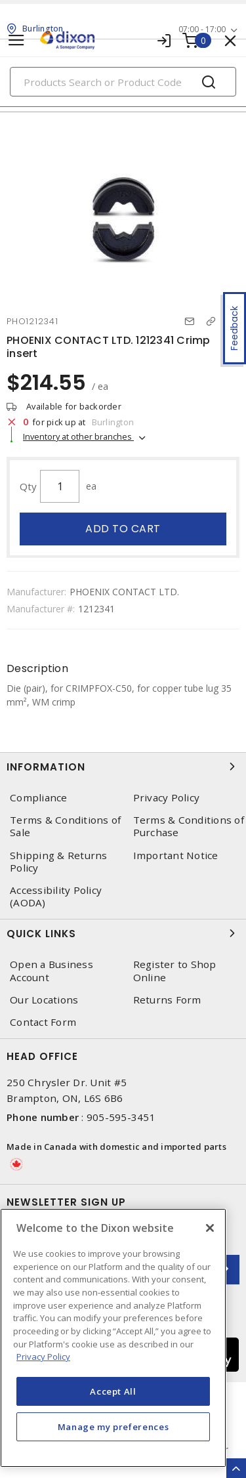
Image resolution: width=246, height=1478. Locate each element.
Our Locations (44, 1000)
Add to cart (123, 528)
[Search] (123, 81)
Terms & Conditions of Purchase (188, 826)
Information (123, 766)
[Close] (209, 1228)
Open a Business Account (51, 970)
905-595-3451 (121, 1117)
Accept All (113, 1391)
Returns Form (167, 1000)
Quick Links (123, 933)
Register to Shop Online (174, 970)
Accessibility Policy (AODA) (56, 896)
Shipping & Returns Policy (59, 861)
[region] (113, 1337)
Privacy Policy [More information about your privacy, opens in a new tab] (43, 1356)
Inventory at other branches (78, 436)
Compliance (39, 798)
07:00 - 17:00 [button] (202, 29)
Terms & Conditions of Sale (65, 826)
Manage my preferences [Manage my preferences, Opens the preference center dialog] (113, 1427)
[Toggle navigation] (16, 40)
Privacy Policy (166, 798)
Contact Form (43, 1022)
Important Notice (175, 855)
